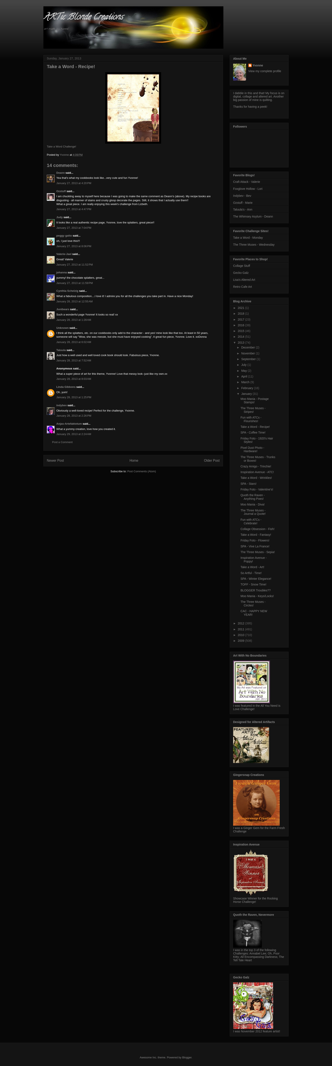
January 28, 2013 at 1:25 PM (73, 397)
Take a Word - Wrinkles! (256, 477)
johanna (61, 272)
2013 (241, 342)
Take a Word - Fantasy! (256, 534)
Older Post (212, 460)
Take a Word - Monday (248, 237)
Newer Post (55, 460)
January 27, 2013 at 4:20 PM (73, 183)
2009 (241, 640)
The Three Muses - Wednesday (254, 244)
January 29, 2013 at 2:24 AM (73, 434)
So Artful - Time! (251, 573)
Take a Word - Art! (252, 567)
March (245, 382)
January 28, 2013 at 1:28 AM (73, 319)
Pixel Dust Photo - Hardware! (252, 449)
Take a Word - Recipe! (255, 426)
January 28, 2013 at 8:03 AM (73, 378)
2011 (241, 629)
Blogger (186, 1057)
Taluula (61, 350)
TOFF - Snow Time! (253, 584)
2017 (241, 319)
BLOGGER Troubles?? (256, 590)
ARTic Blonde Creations (83, 17)
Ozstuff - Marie (243, 202)
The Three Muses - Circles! (253, 603)
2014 (241, 336)
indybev (61, 405)
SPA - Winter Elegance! (256, 578)
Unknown (62, 327)
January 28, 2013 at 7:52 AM (73, 360)
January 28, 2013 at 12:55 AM (74, 301)
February (247, 388)
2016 (241, 325)
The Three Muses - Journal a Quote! (253, 512)
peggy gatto (64, 235)
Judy (59, 217)
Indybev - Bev (242, 195)
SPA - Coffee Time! (253, 432)
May (244, 370)
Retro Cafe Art (242, 286)
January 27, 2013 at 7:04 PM (73, 227)
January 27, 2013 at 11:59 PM (74, 283)
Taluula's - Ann (242, 209)
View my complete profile (264, 71)
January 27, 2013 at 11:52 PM (74, 264)
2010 (241, 635)
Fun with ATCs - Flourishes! (251, 419)
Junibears (62, 309)
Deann (60, 172)
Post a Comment (62, 442)
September (248, 359)
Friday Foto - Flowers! (255, 540)
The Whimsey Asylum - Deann (253, 216)
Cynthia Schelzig (67, 290)
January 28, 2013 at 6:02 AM (73, 342)
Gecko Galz (241, 272)
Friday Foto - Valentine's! (257, 489)
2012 (241, 623)
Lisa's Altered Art (244, 279)
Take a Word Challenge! (61, 146)
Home (134, 460)
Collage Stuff (241, 265)
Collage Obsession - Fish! (257, 529)
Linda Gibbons (66, 386)
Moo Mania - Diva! (253, 504)
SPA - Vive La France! (255, 546)
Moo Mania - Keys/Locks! (257, 596)
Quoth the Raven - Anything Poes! (253, 496)
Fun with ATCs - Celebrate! (251, 521)
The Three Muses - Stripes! (253, 409)
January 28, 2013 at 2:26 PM (73, 415)
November (248, 353)
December (248, 347)
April (244, 376)
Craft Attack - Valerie (246, 181)
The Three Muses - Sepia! (258, 552)
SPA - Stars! (248, 483)
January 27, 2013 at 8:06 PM (73, 246)
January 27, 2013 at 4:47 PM (73, 209)
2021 (241, 308)
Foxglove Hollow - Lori (248, 188)
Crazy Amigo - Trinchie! (256, 466)
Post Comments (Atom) (141, 471)
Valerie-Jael (64, 254)
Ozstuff (61, 191)
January (247, 393)
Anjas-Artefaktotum (69, 423)
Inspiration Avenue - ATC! (257, 472)
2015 (241, 331)
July (244, 364)
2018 (241, 313)
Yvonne (258, 65)
